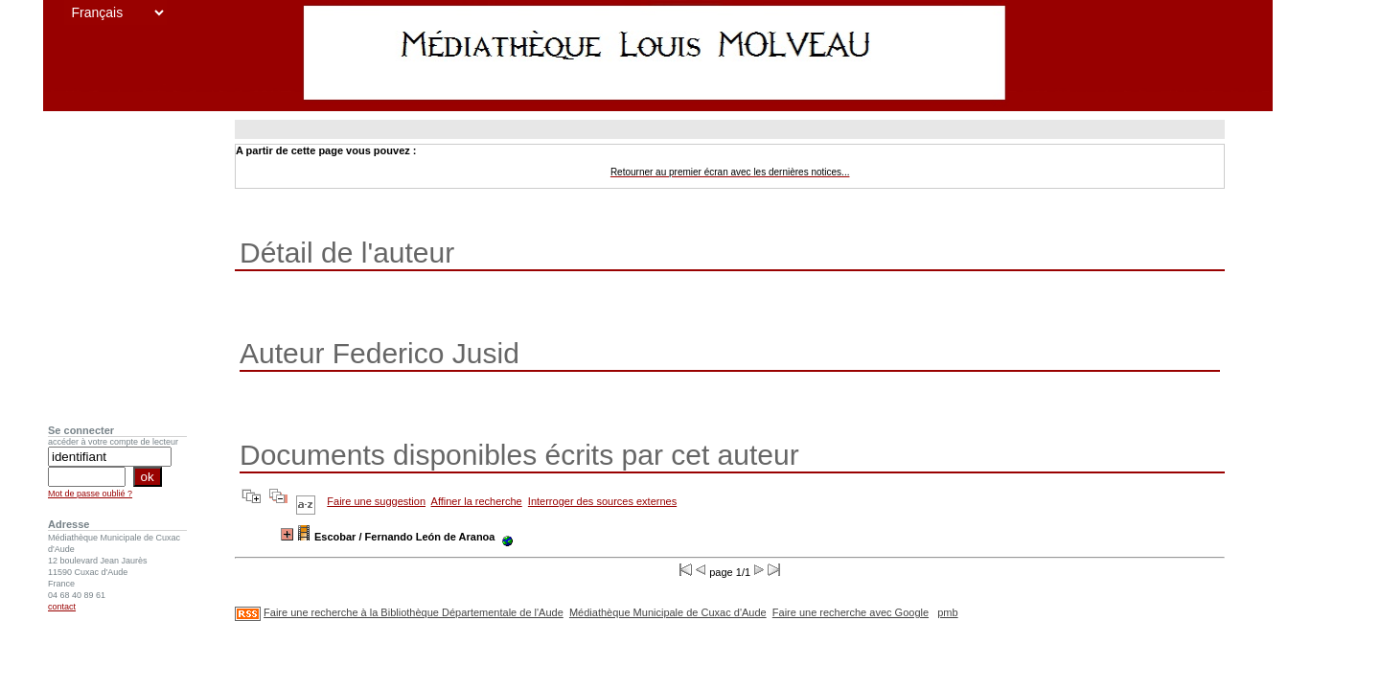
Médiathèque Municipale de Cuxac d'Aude (668, 612)
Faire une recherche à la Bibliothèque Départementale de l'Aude (414, 612)
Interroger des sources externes (602, 501)
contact (62, 606)
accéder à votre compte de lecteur (113, 442)
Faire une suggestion (376, 501)
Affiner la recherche (476, 501)
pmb (947, 612)
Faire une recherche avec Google (850, 612)
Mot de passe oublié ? (90, 493)
